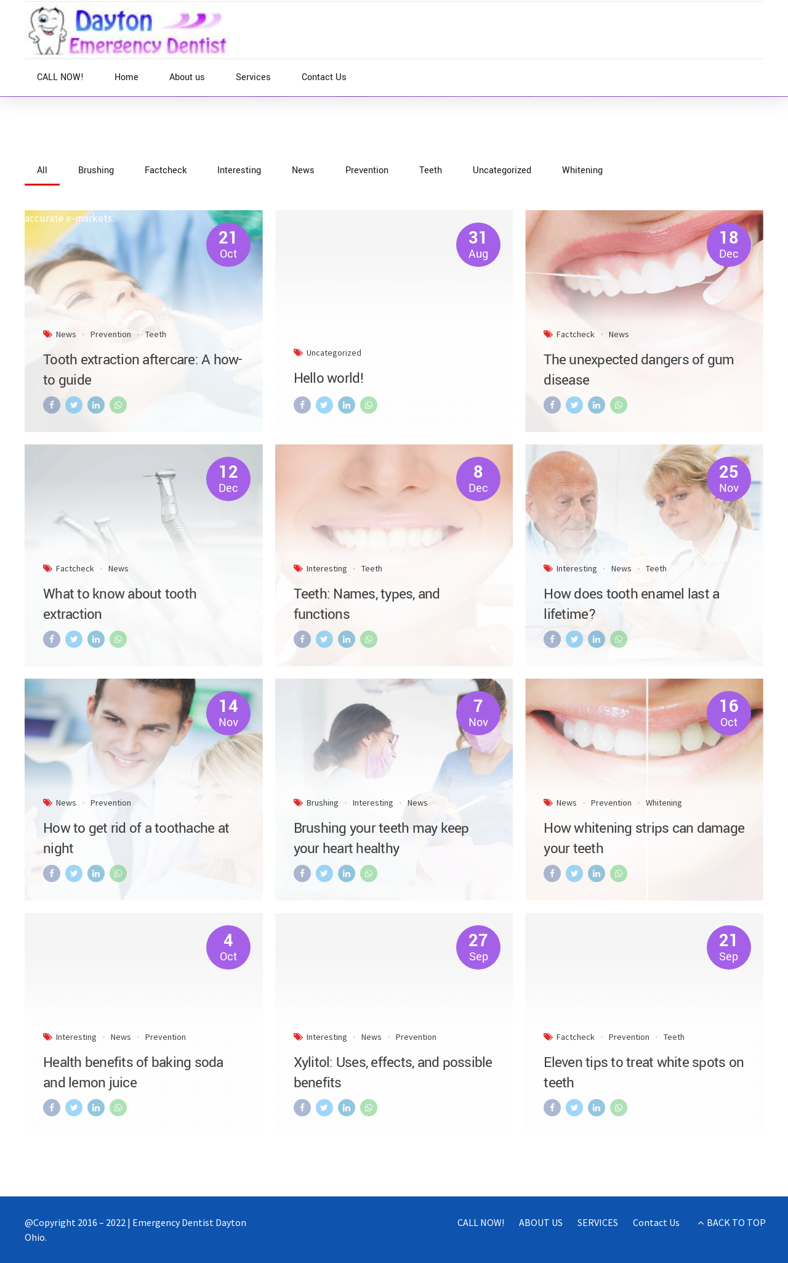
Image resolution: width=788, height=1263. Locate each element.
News (78, 151)
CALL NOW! (60, 77)
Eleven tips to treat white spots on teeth (644, 1073)
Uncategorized (334, 352)
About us (187, 77)
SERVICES (597, 1222)
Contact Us (324, 77)
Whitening (664, 802)
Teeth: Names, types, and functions (367, 604)
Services (253, 77)
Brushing (323, 802)
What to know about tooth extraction (119, 604)
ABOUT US (541, 1222)
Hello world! (329, 378)
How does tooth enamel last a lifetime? (631, 604)
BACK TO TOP (736, 1222)
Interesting (327, 568)
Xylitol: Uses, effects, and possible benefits (393, 1073)
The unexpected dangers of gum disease (639, 370)
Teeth (155, 334)
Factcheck (576, 334)
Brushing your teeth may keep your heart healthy (381, 839)
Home (127, 77)
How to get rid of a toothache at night (136, 839)
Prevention (110, 334)
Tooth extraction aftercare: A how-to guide (142, 370)
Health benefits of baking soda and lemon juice (133, 1073)
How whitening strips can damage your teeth (644, 839)
